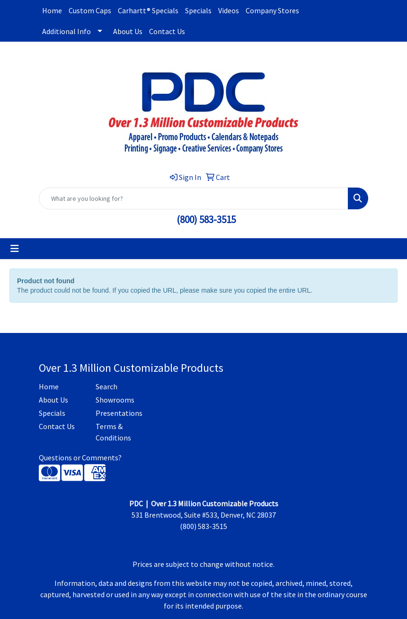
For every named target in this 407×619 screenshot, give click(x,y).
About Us (127, 31)
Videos (228, 10)
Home (52, 10)
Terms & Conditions (113, 432)
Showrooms (115, 399)
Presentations (118, 413)
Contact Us (167, 31)
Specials (198, 10)
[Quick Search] (193, 198)
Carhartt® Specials (148, 10)
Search (106, 386)
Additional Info (66, 31)
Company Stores (272, 10)
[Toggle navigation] (15, 248)
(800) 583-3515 (206, 219)
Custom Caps (90, 10)
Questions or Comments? (80, 457)
